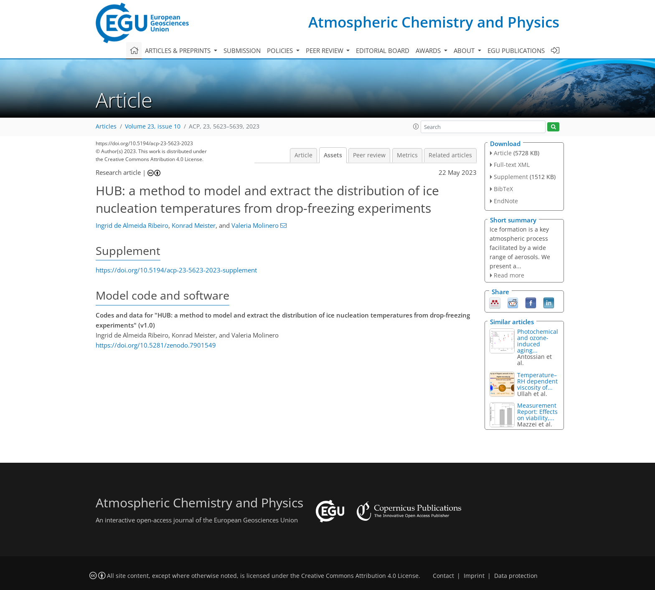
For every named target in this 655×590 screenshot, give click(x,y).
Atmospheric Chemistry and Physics (433, 22)
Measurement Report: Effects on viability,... (537, 411)
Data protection (516, 576)
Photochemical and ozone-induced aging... (537, 341)
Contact (443, 576)
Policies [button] (280, 50)
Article (303, 155)
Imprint (474, 576)
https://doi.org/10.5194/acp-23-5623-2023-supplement (176, 270)
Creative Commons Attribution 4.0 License (360, 576)
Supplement (511, 177)
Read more (509, 275)
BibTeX (503, 189)
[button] (416, 126)
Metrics (407, 155)
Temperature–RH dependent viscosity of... (537, 381)
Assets (333, 155)
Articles (106, 126)
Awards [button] (429, 50)
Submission (242, 50)
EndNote (506, 201)
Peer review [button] (325, 50)
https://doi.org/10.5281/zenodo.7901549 (156, 345)
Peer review (369, 155)
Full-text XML (512, 165)
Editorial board (382, 50)
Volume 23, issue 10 (152, 126)
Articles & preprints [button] (178, 50)
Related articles (450, 155)
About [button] (465, 50)
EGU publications (516, 50)
